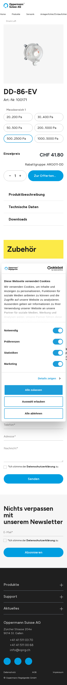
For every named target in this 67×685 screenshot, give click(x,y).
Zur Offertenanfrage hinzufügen (48, 176)
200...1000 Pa (47, 128)
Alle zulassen (33, 389)
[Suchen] (55, 5)
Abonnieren (33, 552)
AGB (34, 672)
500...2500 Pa (16, 139)
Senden (33, 479)
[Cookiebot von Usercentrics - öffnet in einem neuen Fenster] (48, 268)
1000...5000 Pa (48, 139)
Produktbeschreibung (27, 194)
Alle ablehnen (33, 413)
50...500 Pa (14, 128)
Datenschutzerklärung (41, 466)
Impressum (58, 672)
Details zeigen (47, 378)
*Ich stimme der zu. (33, 466)
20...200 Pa (14, 117)
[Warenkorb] (59, 5)
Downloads (18, 219)
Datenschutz (10, 672)
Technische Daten (23, 207)
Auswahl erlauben (33, 401)
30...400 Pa (45, 117)
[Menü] (62, 5)
